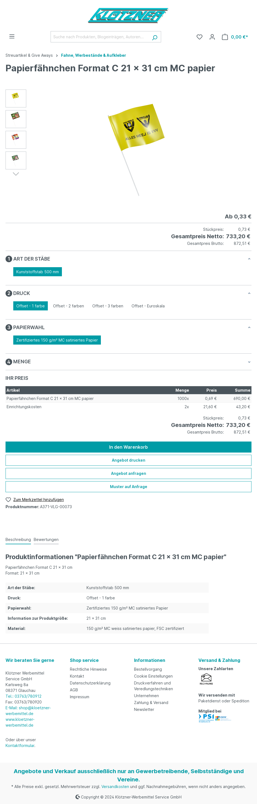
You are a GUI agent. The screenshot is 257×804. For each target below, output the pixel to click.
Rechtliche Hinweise (88, 669)
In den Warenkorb (128, 447)
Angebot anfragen (128, 473)
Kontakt (77, 676)
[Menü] (12, 36)
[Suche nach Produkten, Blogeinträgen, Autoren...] (99, 36)
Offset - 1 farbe (30, 306)
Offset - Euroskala (148, 306)
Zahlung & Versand (151, 702)
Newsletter (144, 709)
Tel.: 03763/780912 (23, 696)
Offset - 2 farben (68, 306)
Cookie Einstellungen (153, 676)
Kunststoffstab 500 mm (37, 271)
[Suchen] (154, 36)
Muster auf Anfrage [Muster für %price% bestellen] (128, 486)
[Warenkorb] (235, 37)
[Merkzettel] (199, 37)
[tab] (18, 539)
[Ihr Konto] (212, 37)
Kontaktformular (20, 745)
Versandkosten (115, 786)
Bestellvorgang (148, 669)
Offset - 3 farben (107, 306)
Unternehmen (146, 695)
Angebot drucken (128, 460)
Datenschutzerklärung (90, 683)
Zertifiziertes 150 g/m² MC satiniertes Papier (57, 340)
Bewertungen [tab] (46, 539)
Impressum (79, 696)
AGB (74, 689)
